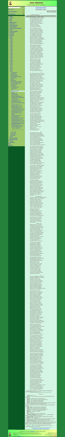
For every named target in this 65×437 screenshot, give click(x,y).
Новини (11, 16)
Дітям (9, 156)
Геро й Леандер (13, 93)
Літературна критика (13, 26)
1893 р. (11, 57)
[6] (15, 142)
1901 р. (11, 68)
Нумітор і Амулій (15, 107)
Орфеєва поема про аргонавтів (16, 89)
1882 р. (11, 50)
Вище (41, 428)
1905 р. (11, 70)
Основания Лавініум (14, 103)
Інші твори (11, 36)
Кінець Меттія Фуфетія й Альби (16, 137)
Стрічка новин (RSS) (12, 11)
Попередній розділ (35, 428)
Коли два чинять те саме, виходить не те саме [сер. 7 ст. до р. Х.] (17, 134)
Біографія (11, 18)
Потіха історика (14, 96)
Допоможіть (32, 431)
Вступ (12, 97)
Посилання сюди (11, 13)
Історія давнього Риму (15, 94)
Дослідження (12, 154)
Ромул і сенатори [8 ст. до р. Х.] (16, 121)
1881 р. (11, 48)
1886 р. (11, 54)
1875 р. (11, 42)
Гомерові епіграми (13, 80)
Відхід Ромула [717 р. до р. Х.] (16, 125)
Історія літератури (13, 28)
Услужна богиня (13, 145)
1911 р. (11, 71)
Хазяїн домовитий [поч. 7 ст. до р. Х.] (17, 132)
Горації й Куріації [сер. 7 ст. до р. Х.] (17, 136)
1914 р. (11, 76)
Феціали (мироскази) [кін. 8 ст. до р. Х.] (17, 131)
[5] (12, 142)
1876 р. (11, 44)
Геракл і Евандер (13, 143)
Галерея (11, 152)
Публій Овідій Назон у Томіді (16, 83)
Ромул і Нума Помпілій (15, 126)
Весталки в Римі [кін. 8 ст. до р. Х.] (17, 129)
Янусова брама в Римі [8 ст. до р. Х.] (17, 119)
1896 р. (11, 62)
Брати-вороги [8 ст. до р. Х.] (16, 110)
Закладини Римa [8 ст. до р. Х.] (16, 114)
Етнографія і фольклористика (15, 29)
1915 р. (11, 77)
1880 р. (11, 47)
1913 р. (11, 74)
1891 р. (11, 56)
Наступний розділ (46, 428)
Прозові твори (12, 24)
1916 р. (11, 148)
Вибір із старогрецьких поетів (16, 90)
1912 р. (11, 73)
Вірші (10, 19)
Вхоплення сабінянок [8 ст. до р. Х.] (18, 118)
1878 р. (11, 45)
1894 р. (11, 59)
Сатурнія (12, 100)
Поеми (10, 21)
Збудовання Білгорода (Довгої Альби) (17, 106)
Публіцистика (12, 34)
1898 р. (11, 65)
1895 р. (11, 60)
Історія (10, 31)
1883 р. (11, 51)
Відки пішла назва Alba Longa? (16, 104)
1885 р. (11, 53)
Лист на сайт (11, 9)
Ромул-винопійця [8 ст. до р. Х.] (16, 122)
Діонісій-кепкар (12, 146)
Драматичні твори (13, 23)
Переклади (11, 37)
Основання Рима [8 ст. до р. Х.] (16, 115)
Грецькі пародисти (13, 84)
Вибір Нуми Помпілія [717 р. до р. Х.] (17, 128)
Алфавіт (10, 39)
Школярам (10, 157)
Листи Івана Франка (13, 151)
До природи (12, 86)
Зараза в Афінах (13, 87)
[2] (17, 140)
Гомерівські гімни (14, 79)
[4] (22, 140)
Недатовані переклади (13, 149)
